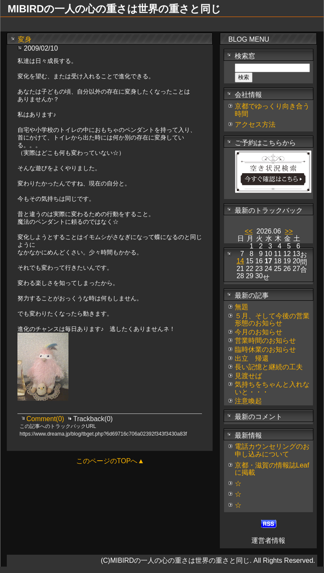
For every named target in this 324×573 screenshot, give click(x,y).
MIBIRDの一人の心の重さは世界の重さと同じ (114, 8)
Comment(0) (46, 418)
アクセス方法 (255, 124)
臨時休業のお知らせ (265, 349)
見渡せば (248, 375)
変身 (24, 39)
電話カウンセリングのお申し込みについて (272, 450)
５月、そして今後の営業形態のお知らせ (272, 319)
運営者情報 (268, 540)
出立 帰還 (252, 358)
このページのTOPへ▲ (110, 461)
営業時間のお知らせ (265, 340)
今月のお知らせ (258, 332)
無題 (241, 307)
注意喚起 (248, 401)
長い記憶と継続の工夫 (269, 367)
